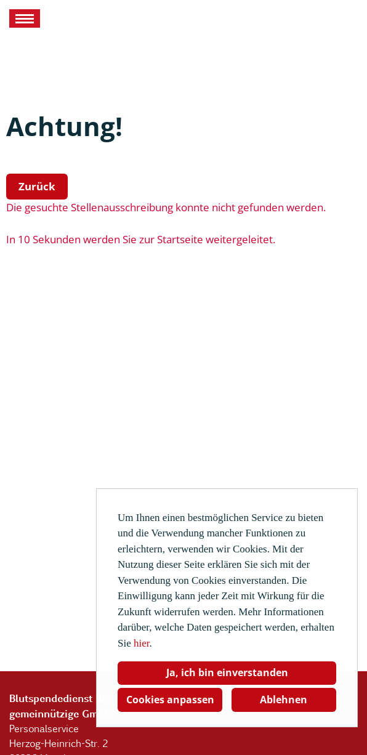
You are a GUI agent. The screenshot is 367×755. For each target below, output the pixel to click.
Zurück (36, 186)
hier (142, 643)
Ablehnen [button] (283, 699)
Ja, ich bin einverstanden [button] (227, 672)
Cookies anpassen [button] (170, 699)
